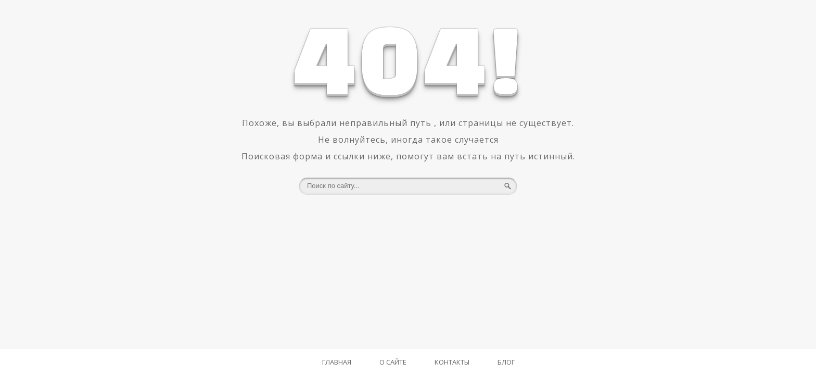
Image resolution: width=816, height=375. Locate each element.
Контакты (452, 362)
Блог (506, 362)
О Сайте (392, 362)
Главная (336, 362)
